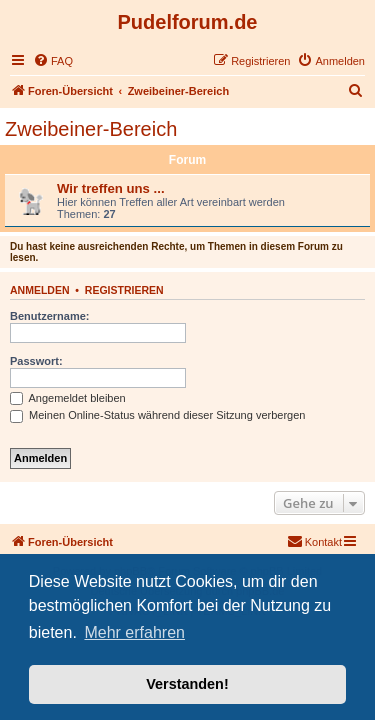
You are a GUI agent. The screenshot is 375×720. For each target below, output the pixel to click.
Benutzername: (49, 316)
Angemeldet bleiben (68, 398)
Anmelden (40, 290)
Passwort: (36, 361)
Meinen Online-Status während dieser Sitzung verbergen (157, 415)
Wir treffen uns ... (111, 188)
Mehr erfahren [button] (134, 632)
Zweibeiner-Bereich (91, 129)
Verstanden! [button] (187, 684)
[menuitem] (53, 61)
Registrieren (124, 290)
